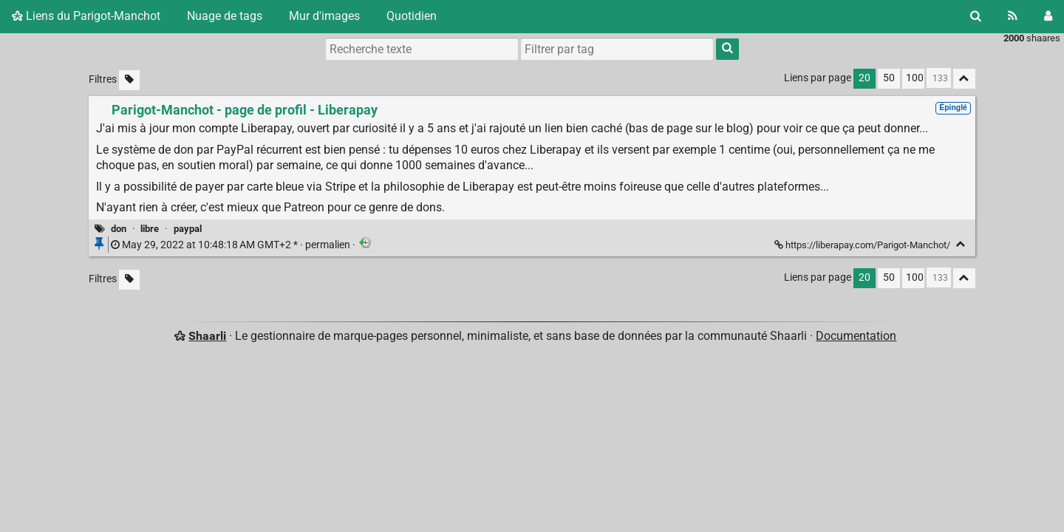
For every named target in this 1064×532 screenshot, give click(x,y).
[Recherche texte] (422, 49)
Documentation (856, 336)
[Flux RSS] (1012, 16)
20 (864, 78)
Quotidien (411, 16)
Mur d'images (324, 16)
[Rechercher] (975, 16)
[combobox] (617, 49)
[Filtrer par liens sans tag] (129, 80)
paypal (188, 228)
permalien (231, 245)
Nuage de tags (224, 16)
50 (889, 78)
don (118, 228)
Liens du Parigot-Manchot (86, 16)
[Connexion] (1048, 16)
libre (149, 228)
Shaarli (207, 336)
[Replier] (960, 244)
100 (915, 78)
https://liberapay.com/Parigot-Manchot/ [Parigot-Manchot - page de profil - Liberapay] (863, 244)
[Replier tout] (964, 79)
